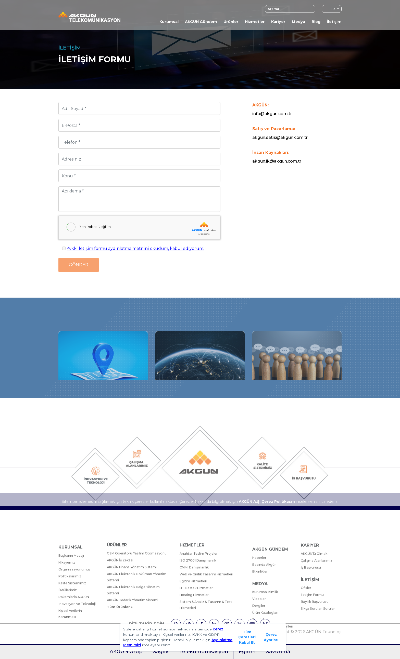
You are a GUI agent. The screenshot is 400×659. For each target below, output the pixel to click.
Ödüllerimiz (68, 641)
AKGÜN (197, 230)
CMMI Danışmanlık (195, 614)
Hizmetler (255, 21)
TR (329, 9)
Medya (298, 21)
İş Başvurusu (311, 614)
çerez (218, 629)
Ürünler (231, 21)
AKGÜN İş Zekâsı (120, 606)
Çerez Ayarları (271, 637)
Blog (315, 21)
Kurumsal (169, 21)
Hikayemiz (67, 614)
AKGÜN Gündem (201, 21)
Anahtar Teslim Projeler (199, 600)
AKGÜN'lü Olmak (314, 601)
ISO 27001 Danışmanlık (198, 607)
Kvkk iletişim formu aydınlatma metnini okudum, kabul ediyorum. (135, 248)
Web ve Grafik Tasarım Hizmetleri (207, 621)
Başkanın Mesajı (71, 607)
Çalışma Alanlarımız (316, 607)
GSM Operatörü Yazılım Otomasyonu (137, 599)
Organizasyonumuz (74, 621)
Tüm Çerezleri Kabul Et (247, 637)
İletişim (334, 21)
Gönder (78, 264)
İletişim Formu (313, 642)
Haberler (259, 620)
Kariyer (278, 21)
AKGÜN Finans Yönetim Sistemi (133, 613)
